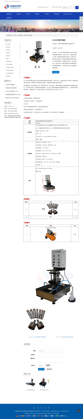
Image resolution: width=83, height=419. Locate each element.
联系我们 (9, 18)
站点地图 (57, 413)
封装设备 (8, 50)
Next (48, 52)
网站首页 (9, 14)
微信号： (33, 354)
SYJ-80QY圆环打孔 (44, 390)
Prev (27, 52)
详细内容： (33, 358)
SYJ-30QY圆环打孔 (30, 390)
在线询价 (55, 72)
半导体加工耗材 (10, 67)
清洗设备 (8, 53)
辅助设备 (8, 55)
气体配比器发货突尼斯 (11, 88)
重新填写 (49, 369)
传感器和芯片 (9, 61)
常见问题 (56, 14)
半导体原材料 (9, 64)
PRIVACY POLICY (68, 14)
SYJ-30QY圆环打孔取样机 (39, 337)
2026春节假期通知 (10, 84)
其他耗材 (8, 76)
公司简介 (18, 14)
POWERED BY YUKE (50, 413)
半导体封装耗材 (10, 70)
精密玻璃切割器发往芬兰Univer (13, 94)
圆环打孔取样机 (28, 35)
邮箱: (34, 350)
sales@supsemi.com (43, 7)
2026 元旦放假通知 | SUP (12, 91)
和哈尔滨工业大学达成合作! (12, 97)
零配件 (7, 58)
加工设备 (8, 44)
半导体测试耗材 (10, 73)
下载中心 (47, 14)
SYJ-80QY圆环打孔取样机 (67, 337)
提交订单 (41, 369)
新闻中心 (37, 14)
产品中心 (28, 14)
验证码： (33, 365)
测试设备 (20, 35)
